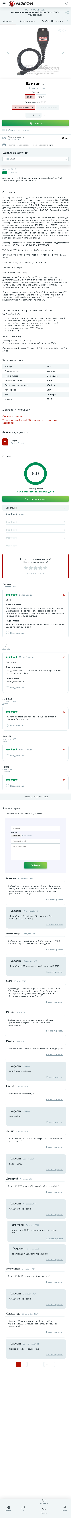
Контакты (35, 1481)
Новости (35, 1455)
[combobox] (9, 159)
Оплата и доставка (35, 1472)
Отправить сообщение (35, 1417)
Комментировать (54, 899)
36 (41, 1364)
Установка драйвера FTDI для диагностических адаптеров (29, 421)
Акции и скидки (35, 1429)
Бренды (35, 1437)
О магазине (35, 1446)
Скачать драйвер (12, 416)
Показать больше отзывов (35, 796)
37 (47, 1364)
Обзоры (35, 1463)
